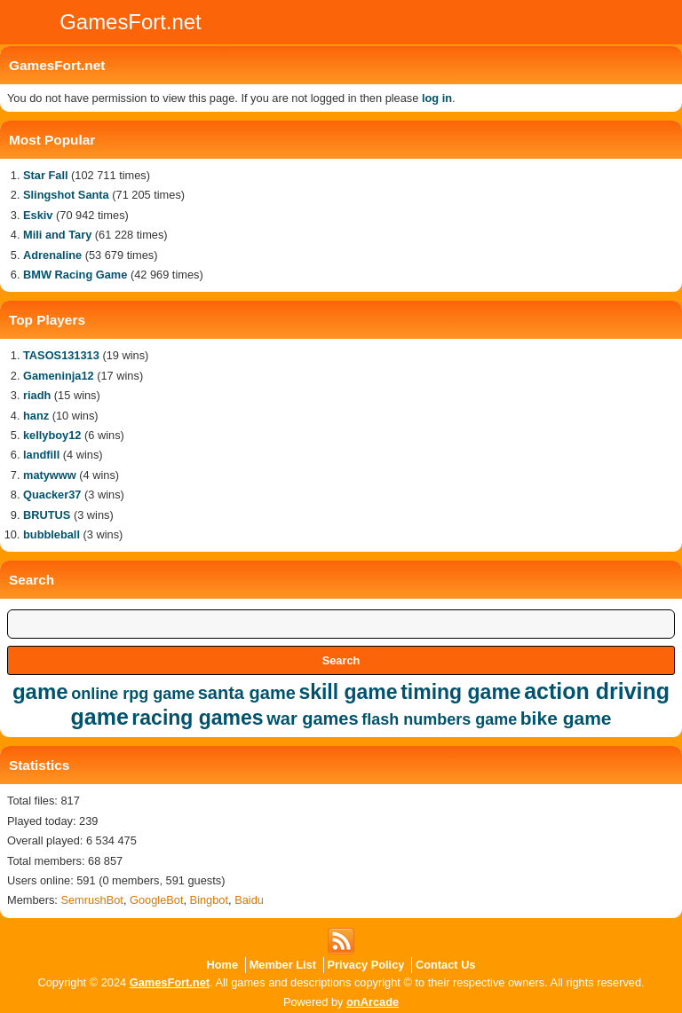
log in (437, 98)
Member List (283, 964)
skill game (347, 691)
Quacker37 (52, 494)
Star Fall (45, 175)
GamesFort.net (170, 982)
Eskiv (37, 215)
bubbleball (51, 534)
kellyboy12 (52, 435)
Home (223, 964)
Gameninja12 (58, 375)
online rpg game (132, 694)
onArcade (372, 1002)
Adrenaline (52, 255)
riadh (37, 395)
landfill (41, 454)
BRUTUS (46, 515)
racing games (197, 717)
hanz (36, 415)
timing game (460, 691)
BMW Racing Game (75, 274)
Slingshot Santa (66, 194)
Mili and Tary (57, 234)
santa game (247, 693)
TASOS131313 (61, 355)
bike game (566, 718)
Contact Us (446, 964)
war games (312, 718)
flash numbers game (439, 719)
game (40, 691)
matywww (49, 475)
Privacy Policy (366, 964)
